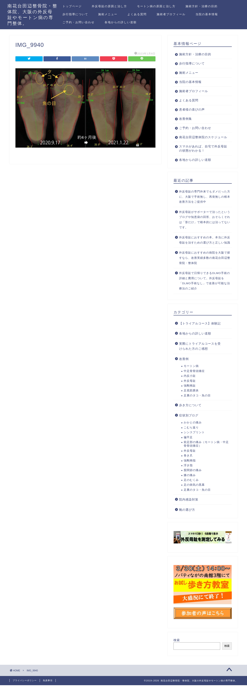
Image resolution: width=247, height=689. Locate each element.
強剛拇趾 (190, 389)
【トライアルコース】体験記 (200, 327)
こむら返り (191, 431)
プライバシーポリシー (25, 684)
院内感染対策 (188, 503)
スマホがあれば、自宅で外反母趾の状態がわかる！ (201, 152)
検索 (176, 644)
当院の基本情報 (207, 14)
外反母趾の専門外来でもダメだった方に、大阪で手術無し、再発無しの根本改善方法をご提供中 (204, 201)
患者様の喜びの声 (192, 109)
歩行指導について (75, 14)
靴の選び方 (187, 514)
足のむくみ (191, 484)
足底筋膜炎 (191, 394)
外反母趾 (190, 385)
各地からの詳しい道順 (121, 22)
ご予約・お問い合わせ (79, 22)
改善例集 (185, 118)
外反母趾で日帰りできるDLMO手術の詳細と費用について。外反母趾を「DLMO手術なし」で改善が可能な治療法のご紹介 (204, 285)
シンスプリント (194, 436)
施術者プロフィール (171, 14)
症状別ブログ (188, 419)
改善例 (184, 363)
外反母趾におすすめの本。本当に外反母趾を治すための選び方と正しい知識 (204, 244)
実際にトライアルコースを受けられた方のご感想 (200, 350)
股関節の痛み (193, 474)
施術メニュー (107, 14)
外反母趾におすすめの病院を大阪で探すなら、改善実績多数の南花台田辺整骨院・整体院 (204, 262)
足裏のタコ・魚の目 (197, 399)
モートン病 (191, 370)
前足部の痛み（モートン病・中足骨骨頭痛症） (206, 448)
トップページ (72, 6)
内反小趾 (190, 380)
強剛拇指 (190, 464)
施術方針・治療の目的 (202, 6)
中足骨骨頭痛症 (194, 375)
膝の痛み (190, 479)
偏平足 (188, 441)
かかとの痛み (193, 426)
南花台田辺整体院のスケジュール (201, 139)
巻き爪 (188, 459)
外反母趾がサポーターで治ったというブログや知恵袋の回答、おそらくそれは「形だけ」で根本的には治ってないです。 (204, 224)
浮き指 (188, 469)
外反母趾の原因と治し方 (109, 6)
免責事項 (47, 684)
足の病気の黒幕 (194, 489)
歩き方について (190, 409)
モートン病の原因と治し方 (156, 6)
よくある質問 (137, 14)
